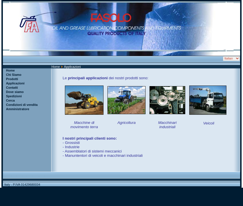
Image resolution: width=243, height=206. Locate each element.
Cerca (10, 100)
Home (55, 66)
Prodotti (12, 79)
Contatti (12, 87)
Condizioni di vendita (22, 104)
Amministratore (17, 109)
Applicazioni (15, 83)
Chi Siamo (13, 74)
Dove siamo (15, 92)
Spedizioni (14, 96)
